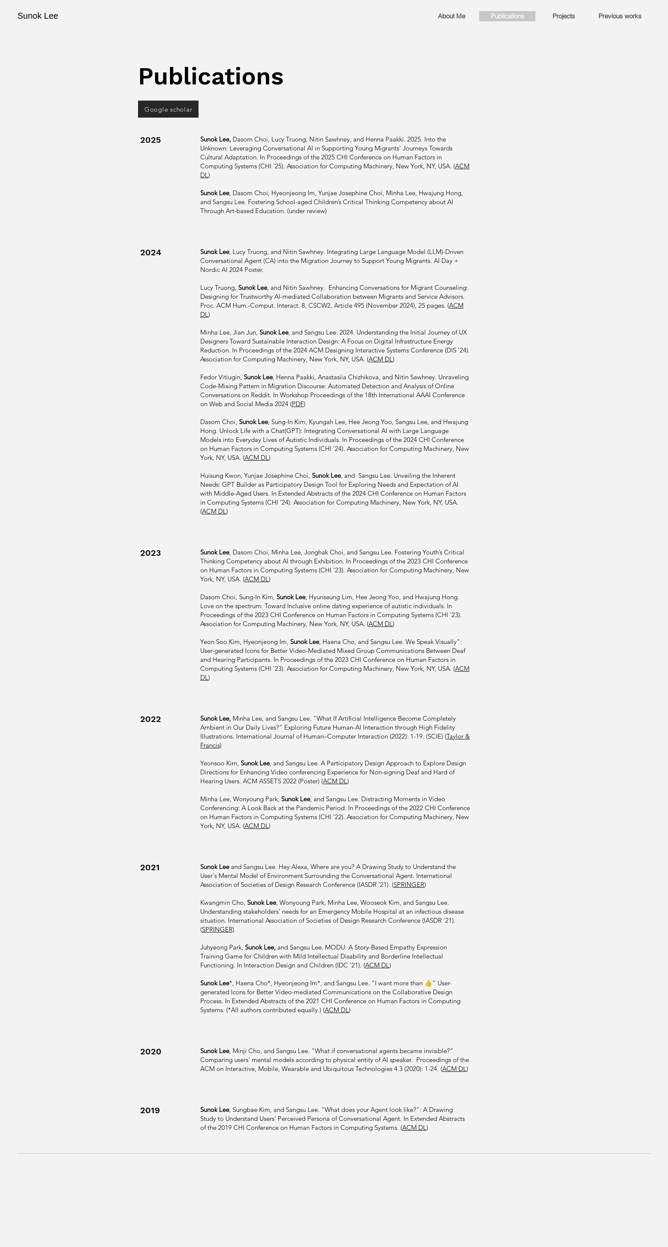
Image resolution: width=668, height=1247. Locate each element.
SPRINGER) (218, 929)
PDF (298, 404)
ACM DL (381, 359)
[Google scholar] (168, 109)
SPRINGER (409, 884)
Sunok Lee (37, 15)
